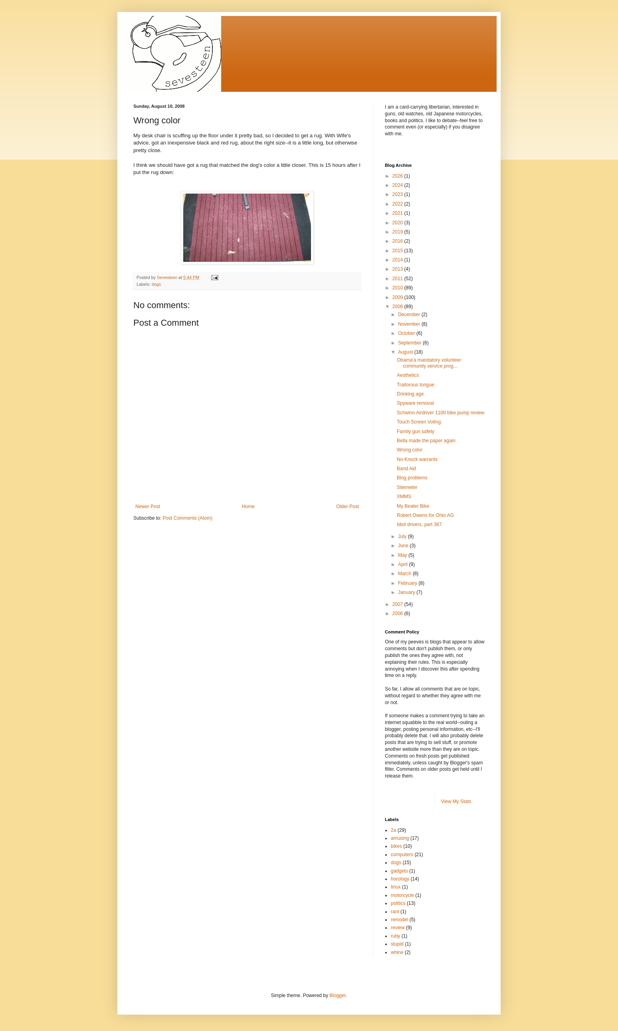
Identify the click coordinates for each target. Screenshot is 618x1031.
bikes (396, 846)
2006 (398, 613)
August (406, 352)
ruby (395, 936)
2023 (398, 194)
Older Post (347, 506)
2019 (398, 232)
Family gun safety (415, 431)
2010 (398, 288)
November (410, 324)
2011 (398, 278)
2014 (398, 260)
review (398, 927)
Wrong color (409, 450)
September (410, 343)
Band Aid (406, 468)
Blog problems (412, 478)
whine (397, 952)
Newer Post (147, 506)
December (410, 314)
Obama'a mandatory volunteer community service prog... (429, 362)
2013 (398, 269)
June (404, 545)
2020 (398, 223)
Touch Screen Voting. (419, 422)
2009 (398, 297)
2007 (398, 604)
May (403, 555)
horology (400, 879)
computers (402, 854)
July (403, 536)
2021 (398, 213)
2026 (398, 176)
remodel (399, 919)
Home (248, 506)
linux (396, 887)
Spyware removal (415, 403)
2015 (398, 250)
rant (395, 911)
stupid (397, 944)
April (403, 564)
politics (398, 903)
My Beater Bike (413, 506)
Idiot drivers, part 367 (419, 524)
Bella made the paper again (426, 440)
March (405, 573)
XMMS (404, 496)
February (408, 583)
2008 (398, 306)
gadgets (399, 871)
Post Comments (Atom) (187, 518)
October (407, 333)
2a (393, 830)
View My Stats (456, 801)
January (407, 592)
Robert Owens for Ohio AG (425, 515)
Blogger (337, 995)
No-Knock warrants (417, 459)
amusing (400, 838)
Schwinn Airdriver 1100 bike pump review (440, 413)
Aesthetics (408, 375)
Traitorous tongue (415, 385)
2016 (398, 241)
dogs (156, 284)
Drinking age (410, 394)
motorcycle (402, 895)
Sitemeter (407, 487)
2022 (398, 204)
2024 (398, 185)
